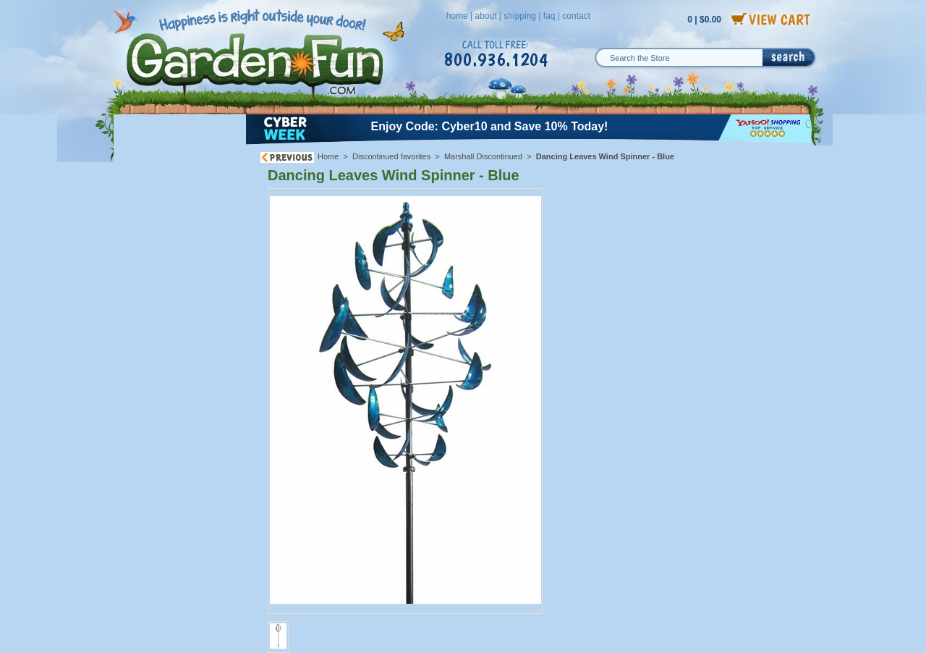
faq (549, 16)
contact (576, 16)
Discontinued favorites (391, 156)
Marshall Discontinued (483, 156)
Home (328, 156)
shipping (520, 16)
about (485, 16)
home (457, 16)
